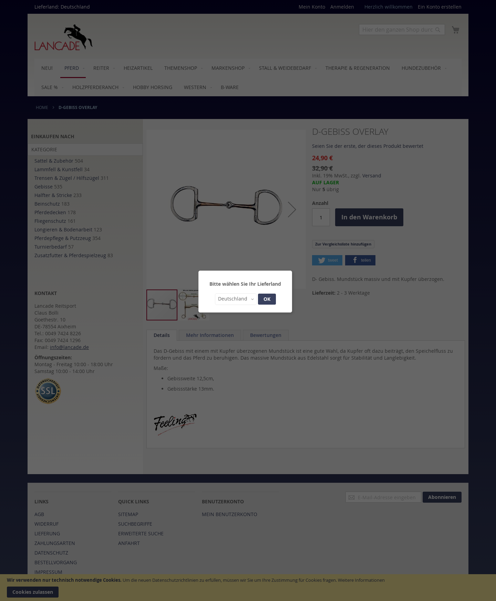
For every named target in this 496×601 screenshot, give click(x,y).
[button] (236, 299)
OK (267, 299)
